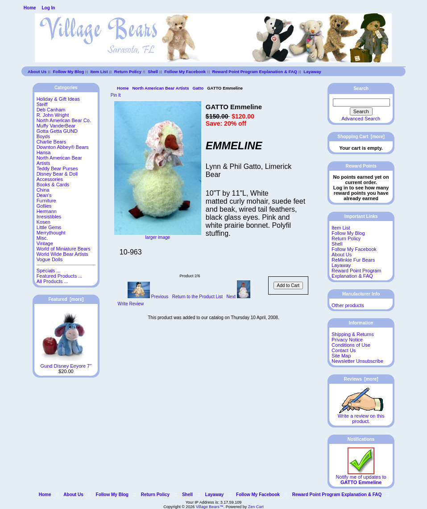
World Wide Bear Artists (62, 254)
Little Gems (49, 227)
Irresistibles (49, 216)
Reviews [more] (361, 379)
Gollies (44, 206)
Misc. (42, 238)
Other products (348, 305)
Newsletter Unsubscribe (357, 361)
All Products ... (52, 281)
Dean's (44, 195)
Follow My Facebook (185, 71)
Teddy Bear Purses (57, 168)
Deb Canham (51, 109)
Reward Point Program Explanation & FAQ (254, 71)
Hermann (47, 211)
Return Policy (127, 71)
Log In (48, 7)
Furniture (46, 200)
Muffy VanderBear (56, 125)
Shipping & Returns (353, 334)
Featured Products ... (60, 276)
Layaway (312, 71)
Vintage (45, 243)
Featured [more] (65, 299)
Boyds (43, 136)
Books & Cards (53, 184)
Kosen (43, 222)
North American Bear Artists (160, 88)
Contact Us (344, 350)
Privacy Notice (347, 339)
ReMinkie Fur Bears (353, 260)
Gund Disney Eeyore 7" (66, 364)
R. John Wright (53, 115)
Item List (99, 71)
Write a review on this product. (361, 416)
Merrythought (51, 232)
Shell (153, 71)
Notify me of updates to (361, 477)
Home (30, 7)
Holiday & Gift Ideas (58, 99)
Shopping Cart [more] (361, 136)
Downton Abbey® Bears (63, 147)
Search (360, 88)
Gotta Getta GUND (57, 131)
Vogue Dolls (50, 259)
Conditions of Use (351, 345)
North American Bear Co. (64, 120)
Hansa (44, 152)
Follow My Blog (68, 71)
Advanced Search (360, 118)
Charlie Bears (51, 141)
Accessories (50, 179)
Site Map (341, 355)
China (43, 190)
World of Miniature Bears (64, 248)
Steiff (42, 104)
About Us (37, 71)
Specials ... (49, 270)
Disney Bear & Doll (57, 174)
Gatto (197, 88)
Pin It (116, 95)
